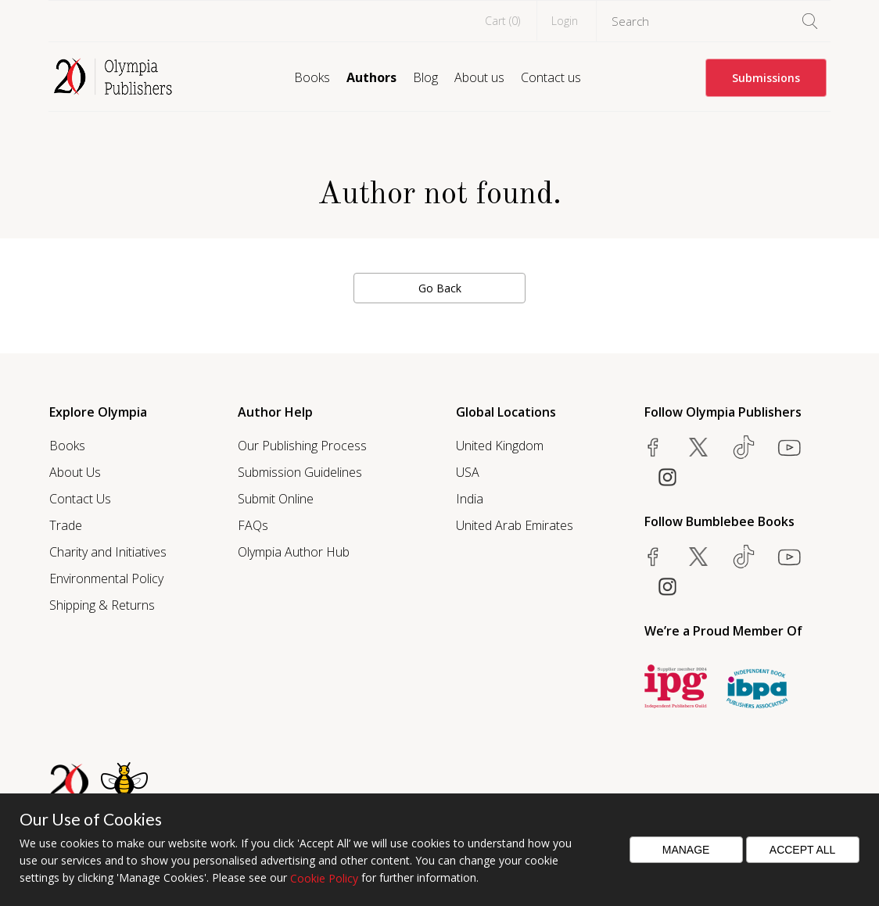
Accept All (803, 849)
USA (467, 472)
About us (479, 77)
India (469, 498)
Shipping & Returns (102, 605)
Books (312, 77)
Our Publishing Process (302, 445)
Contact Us (80, 498)
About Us (75, 472)
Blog (425, 77)
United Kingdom (500, 445)
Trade (65, 525)
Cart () (502, 20)
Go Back (439, 288)
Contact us (551, 77)
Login (564, 20)
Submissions (766, 77)
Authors (371, 77)
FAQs (253, 525)
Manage (686, 849)
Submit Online (276, 498)
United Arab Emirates (514, 525)
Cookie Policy (324, 878)
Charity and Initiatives (108, 551)
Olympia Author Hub (294, 551)
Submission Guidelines (300, 472)
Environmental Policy (106, 578)
